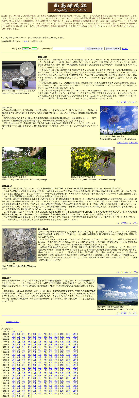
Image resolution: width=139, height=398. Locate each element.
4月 (29, 334)
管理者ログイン (12, 322)
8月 (50, 334)
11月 (14, 331)
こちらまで (26, 41)
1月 (13, 334)
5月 (34, 334)
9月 (55, 334)
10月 (62, 334)
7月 (45, 334)
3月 (23, 334)
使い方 (125, 49)
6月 (39, 334)
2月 (18, 334)
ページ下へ (133, 102)
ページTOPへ (122, 102)
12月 (20, 331)
